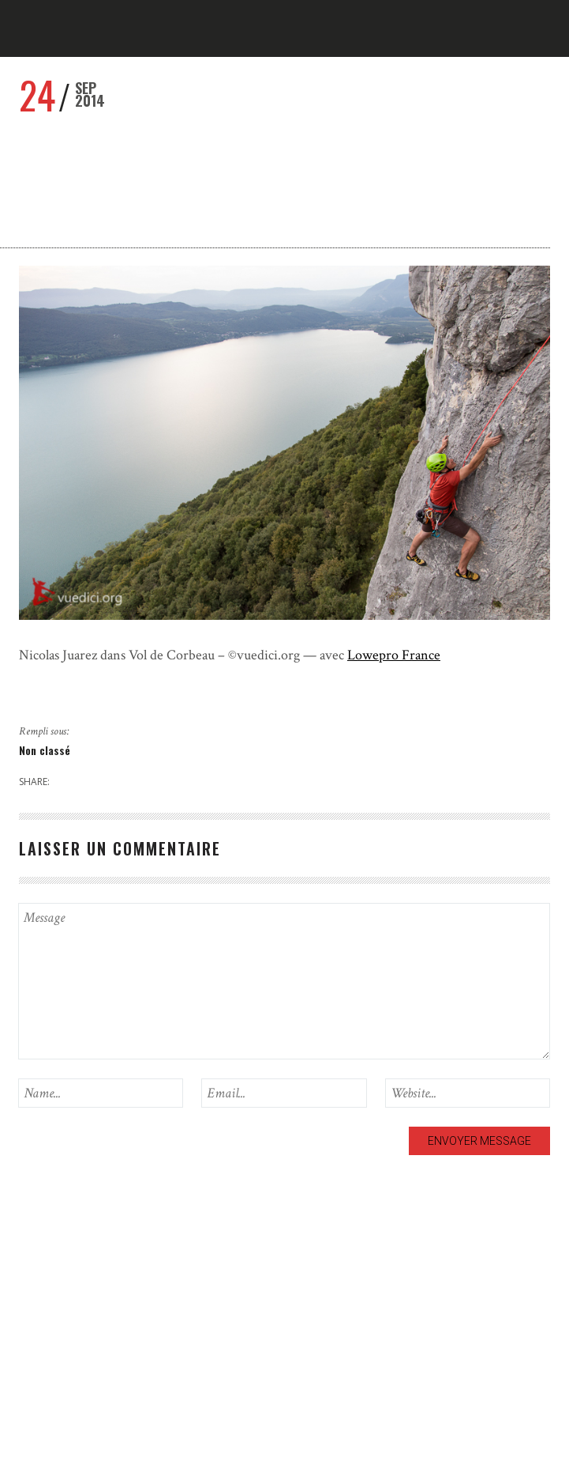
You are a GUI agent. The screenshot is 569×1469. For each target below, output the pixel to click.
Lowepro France (393, 655)
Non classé (44, 750)
